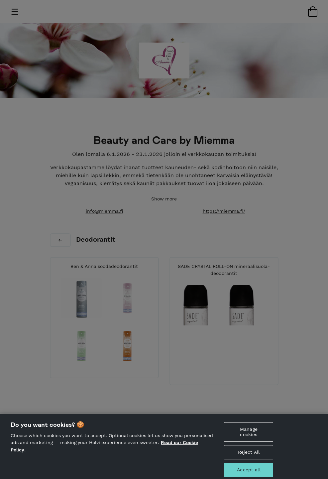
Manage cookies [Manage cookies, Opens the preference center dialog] (249, 434)
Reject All (249, 455)
